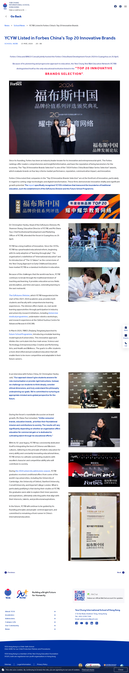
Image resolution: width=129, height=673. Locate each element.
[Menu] (125, 6)
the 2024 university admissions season (32, 471)
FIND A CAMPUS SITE (16, 10)
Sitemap (8, 664)
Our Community (30, 626)
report (32, 185)
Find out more (88, 669)
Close (120, 669)
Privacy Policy (42, 664)
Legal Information (24, 664)
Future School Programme (20, 334)
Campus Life (30, 622)
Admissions (30, 618)
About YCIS (30, 611)
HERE (11, 649)
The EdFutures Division (19, 295)
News (30, 629)
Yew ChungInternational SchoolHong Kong (19, 5)
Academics (30, 615)
